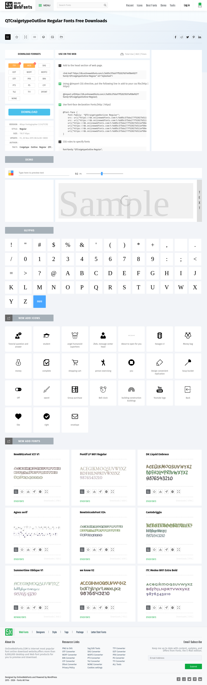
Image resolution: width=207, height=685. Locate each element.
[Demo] (25, 37)
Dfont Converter (69, 664)
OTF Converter (68, 651)
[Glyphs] (34, 37)
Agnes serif (20, 512)
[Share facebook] (175, 37)
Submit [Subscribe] (193, 666)
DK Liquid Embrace (157, 454)
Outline (34, 147)
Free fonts (20, 5)
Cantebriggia (154, 512)
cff (44, 85)
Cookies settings (95, 667)
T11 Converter (119, 661)
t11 (29, 92)
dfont (44, 92)
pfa (29, 79)
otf (14, 79)
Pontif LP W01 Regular (93, 454)
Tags (66, 632)
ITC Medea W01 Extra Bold (161, 570)
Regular (23, 129)
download (29, 112)
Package (79, 632)
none (14, 98)
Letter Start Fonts (98, 632)
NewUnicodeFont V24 (93, 512)
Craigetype (24, 147)
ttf (14, 65)
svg (44, 65)
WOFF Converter (69, 655)
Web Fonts (23, 632)
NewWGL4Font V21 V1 (26, 454)
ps (29, 85)
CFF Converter (68, 661)
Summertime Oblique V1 (28, 570)
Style (54, 632)
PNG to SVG (67, 648)
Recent (129, 5)
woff (29, 72)
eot (14, 72)
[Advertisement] (176, 100)
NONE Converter (95, 664)
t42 (14, 92)
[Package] (43, 37)
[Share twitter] (187, 37)
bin (44, 79)
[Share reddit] (181, 37)
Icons (140, 5)
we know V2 (87, 570)
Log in (187, 5)
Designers (40, 632)
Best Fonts (151, 5)
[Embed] (40, 491)
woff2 (44, 72)
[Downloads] (28, 491)
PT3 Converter (94, 658)
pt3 (14, 85)
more (39, 301)
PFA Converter (119, 655)
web (29, 65)
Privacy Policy (68, 667)
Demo (163, 5)
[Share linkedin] (200, 37)
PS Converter (118, 658)
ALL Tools (117, 664)
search (105, 5)
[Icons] (52, 37)
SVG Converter (94, 651)
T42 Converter (94, 661)
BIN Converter (68, 658)
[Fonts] (61, 37)
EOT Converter (119, 651)
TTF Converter (119, 648)
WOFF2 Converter (95, 655)
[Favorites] (17, 37)
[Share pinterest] (194, 37)
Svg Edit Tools (94, 648)
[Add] (8, 37)
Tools (173, 5)
